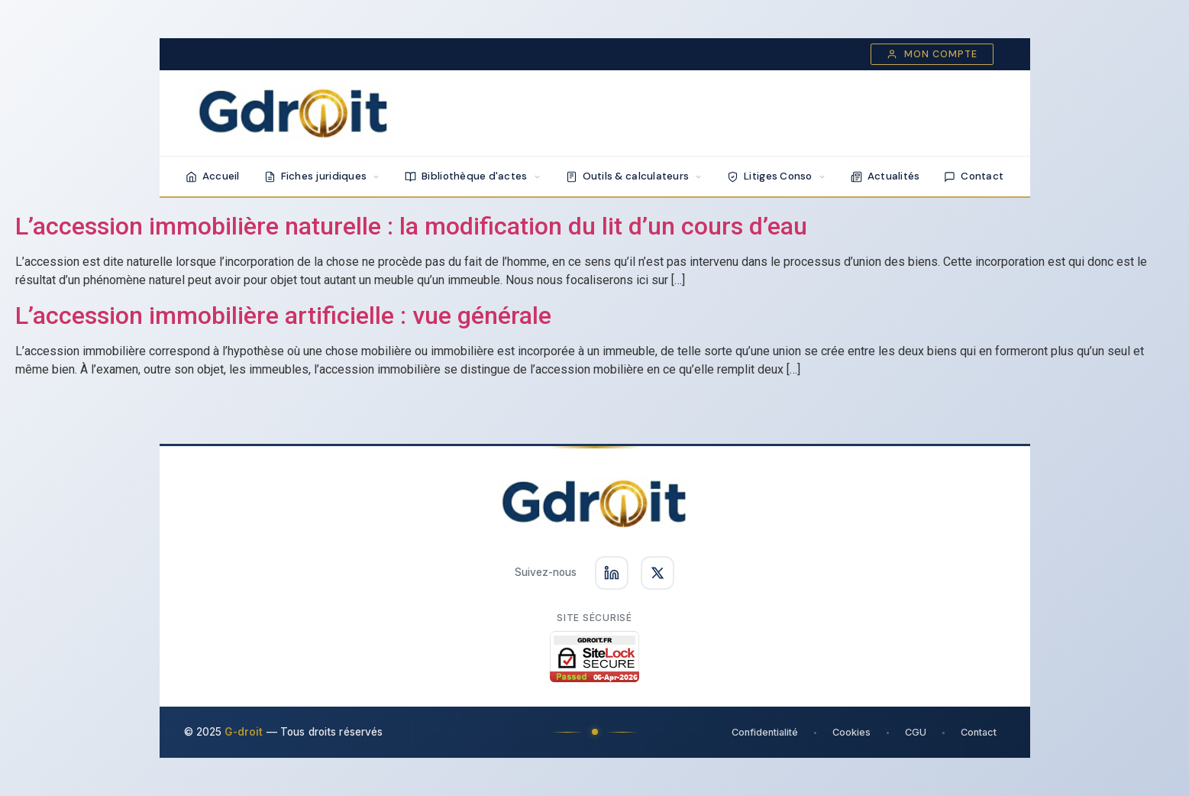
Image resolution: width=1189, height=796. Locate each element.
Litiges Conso (776, 176)
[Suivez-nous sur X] (657, 573)
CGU (915, 732)
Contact (973, 176)
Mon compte (932, 54)
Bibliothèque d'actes (473, 176)
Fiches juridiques (322, 176)
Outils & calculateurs (634, 176)
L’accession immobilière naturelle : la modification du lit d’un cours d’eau (411, 226)
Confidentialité (765, 732)
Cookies (851, 732)
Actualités (885, 176)
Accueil (213, 176)
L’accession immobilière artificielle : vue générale (283, 315)
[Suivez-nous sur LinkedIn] (611, 573)
